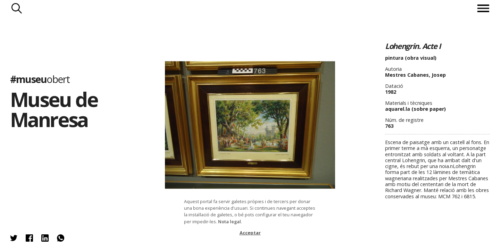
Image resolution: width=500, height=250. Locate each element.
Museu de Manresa (53, 109)
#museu (39, 79)
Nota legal (229, 221)
